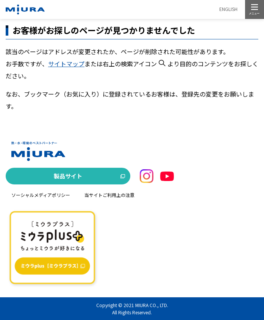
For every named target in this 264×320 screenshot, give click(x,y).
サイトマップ (66, 63)
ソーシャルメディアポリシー (40, 195)
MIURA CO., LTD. (151, 305)
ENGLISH (228, 9)
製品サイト (68, 176)
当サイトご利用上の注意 (109, 195)
